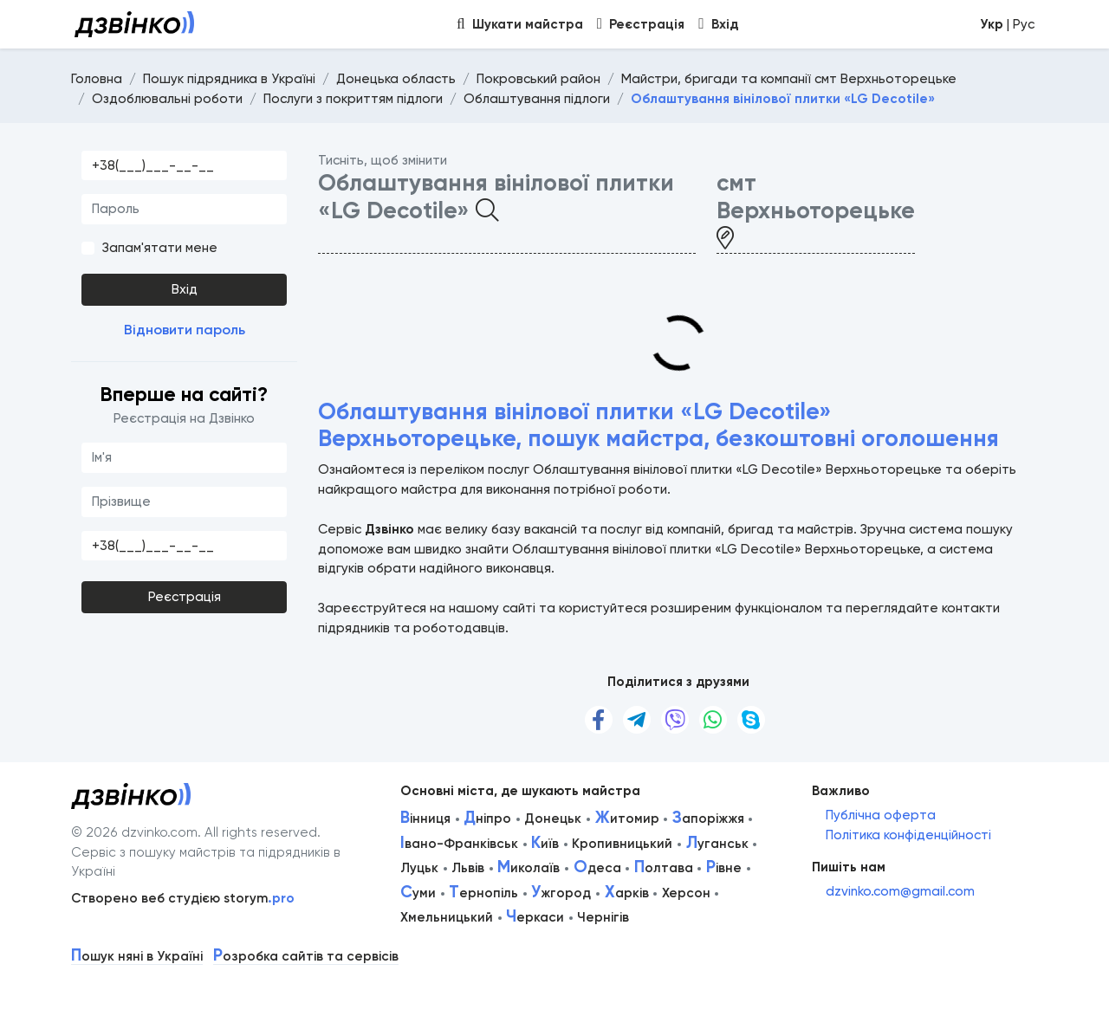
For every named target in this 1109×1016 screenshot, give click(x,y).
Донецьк (552, 818)
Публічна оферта (881, 815)
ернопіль (483, 893)
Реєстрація (184, 597)
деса (597, 868)
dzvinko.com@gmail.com (900, 891)
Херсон (686, 893)
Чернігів (603, 917)
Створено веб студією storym (183, 898)
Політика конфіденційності (908, 835)
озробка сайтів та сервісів (306, 956)
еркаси (535, 917)
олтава (663, 868)
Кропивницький (622, 843)
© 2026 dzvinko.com (134, 832)
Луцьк (419, 868)
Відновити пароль (184, 329)
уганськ (717, 843)
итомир (627, 818)
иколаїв (528, 868)
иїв (545, 843)
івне (724, 868)
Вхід (185, 289)
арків (627, 893)
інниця (425, 818)
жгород (561, 893)
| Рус (1007, 24)
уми (418, 893)
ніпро (487, 818)
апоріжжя (708, 818)
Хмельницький (446, 917)
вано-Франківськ (459, 843)
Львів (467, 868)
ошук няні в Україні (137, 956)
